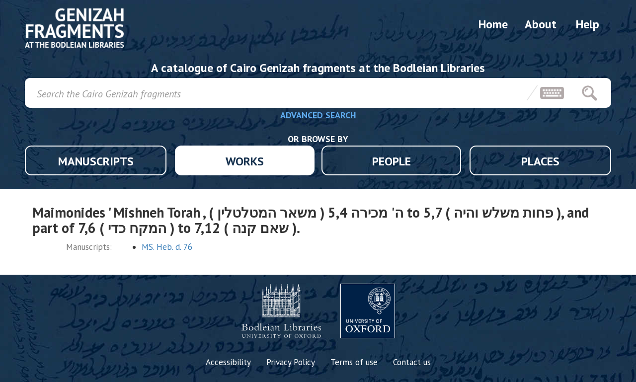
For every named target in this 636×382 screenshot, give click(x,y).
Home (493, 24)
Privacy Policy (290, 362)
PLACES (540, 161)
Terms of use (354, 362)
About (540, 24)
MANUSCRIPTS (96, 161)
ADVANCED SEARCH (318, 115)
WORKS (245, 161)
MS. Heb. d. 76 (167, 246)
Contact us (412, 362)
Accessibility (228, 362)
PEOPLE (391, 161)
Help (587, 24)
